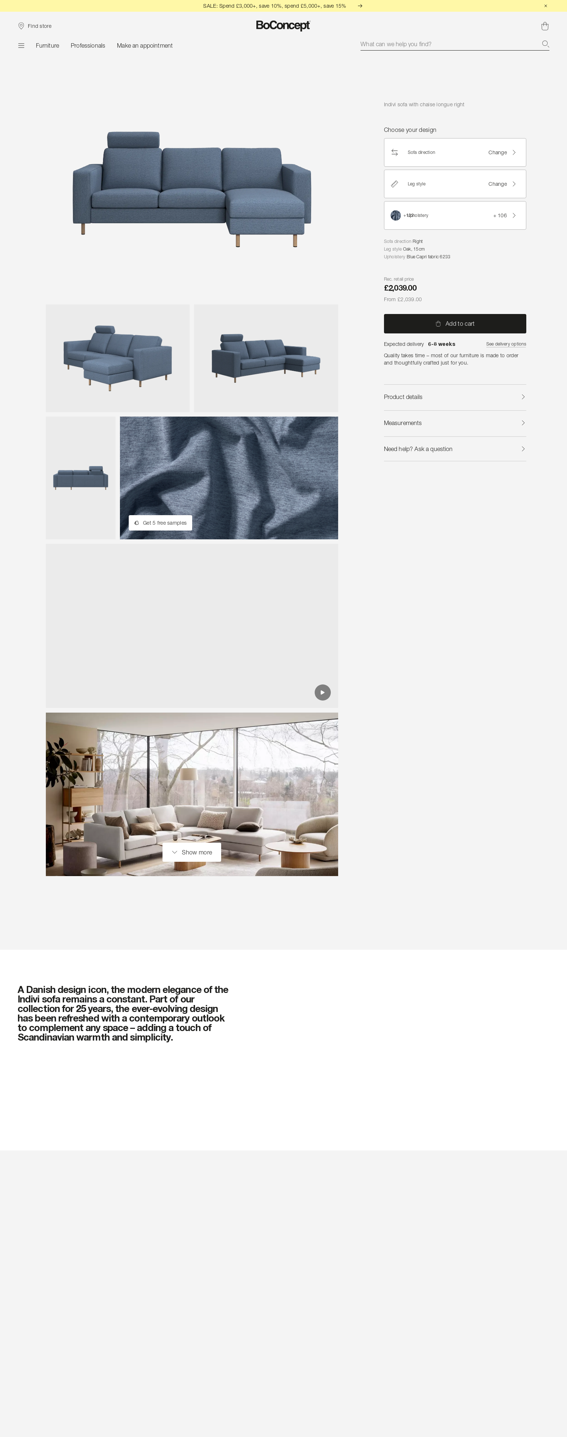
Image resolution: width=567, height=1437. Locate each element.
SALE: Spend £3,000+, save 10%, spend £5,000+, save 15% (283, 6)
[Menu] (21, 45)
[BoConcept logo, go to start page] (284, 26)
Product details (455, 397)
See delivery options (506, 344)
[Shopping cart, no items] (545, 26)
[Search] (546, 44)
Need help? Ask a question (455, 449)
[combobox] (455, 44)
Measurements (455, 423)
